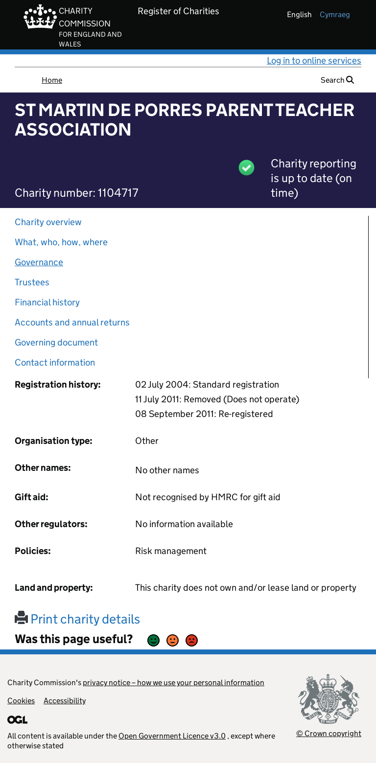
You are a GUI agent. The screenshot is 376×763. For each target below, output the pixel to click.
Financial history (47, 302)
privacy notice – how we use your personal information (173, 682)
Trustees (32, 282)
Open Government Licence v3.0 (172, 735)
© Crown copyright (328, 733)
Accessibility (65, 700)
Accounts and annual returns (72, 322)
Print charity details (77, 619)
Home (52, 80)
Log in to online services (314, 60)
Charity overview (48, 222)
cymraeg (335, 14)
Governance (39, 262)
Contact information (55, 362)
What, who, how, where (61, 242)
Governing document (56, 342)
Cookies (21, 700)
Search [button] (337, 80)
